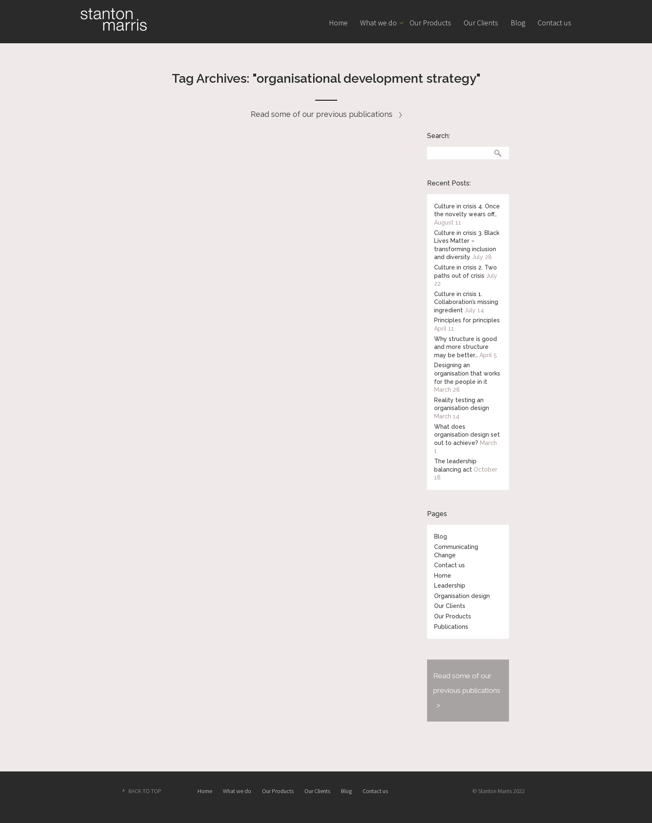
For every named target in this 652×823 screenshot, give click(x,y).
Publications (451, 626)
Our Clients (481, 22)
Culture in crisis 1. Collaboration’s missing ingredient (466, 302)
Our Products (430, 22)
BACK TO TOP (144, 791)
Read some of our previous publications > (466, 690)
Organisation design (462, 596)
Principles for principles (467, 320)
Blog (518, 22)
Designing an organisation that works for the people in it (467, 373)
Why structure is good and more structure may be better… (465, 347)
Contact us (554, 22)
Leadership (449, 585)
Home (338, 22)
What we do (378, 22)
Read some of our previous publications (326, 114)
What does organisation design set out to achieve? (467, 434)
